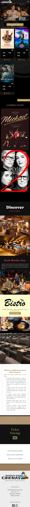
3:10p (24, 52)
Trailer (7, 59)
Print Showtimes (23, 100)
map (17, 492)
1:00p (4, 52)
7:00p (4, 55)
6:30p (18, 55)
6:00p (4, 89)
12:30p (18, 52)
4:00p (9, 52)
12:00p (4, 86)
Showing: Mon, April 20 (15, 24)
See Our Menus (15, 313)
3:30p (9, 86)
